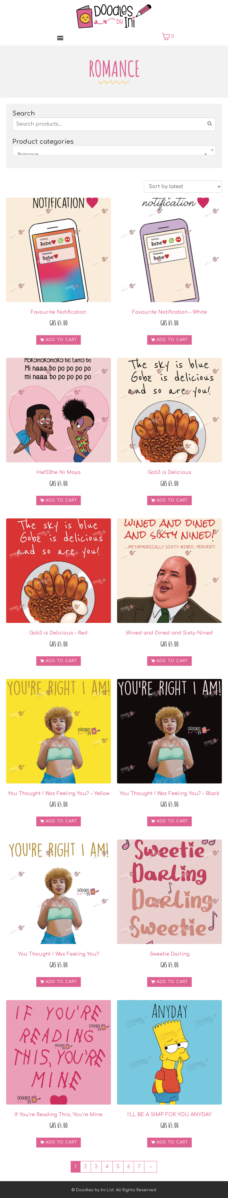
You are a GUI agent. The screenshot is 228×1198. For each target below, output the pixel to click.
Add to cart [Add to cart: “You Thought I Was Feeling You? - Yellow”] (61, 821)
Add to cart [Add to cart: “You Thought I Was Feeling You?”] (61, 982)
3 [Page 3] (96, 1167)
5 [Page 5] (118, 1167)
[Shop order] (183, 186)
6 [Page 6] (128, 1167)
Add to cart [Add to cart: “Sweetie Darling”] (172, 982)
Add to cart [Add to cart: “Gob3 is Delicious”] (172, 500)
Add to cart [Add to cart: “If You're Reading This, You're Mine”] (61, 1142)
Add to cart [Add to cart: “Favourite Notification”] (61, 340)
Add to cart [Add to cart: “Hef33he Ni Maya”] (61, 500)
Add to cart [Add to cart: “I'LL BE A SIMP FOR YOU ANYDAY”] (172, 1142)
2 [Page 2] (85, 1167)
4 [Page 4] (107, 1167)
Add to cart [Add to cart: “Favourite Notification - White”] (172, 340)
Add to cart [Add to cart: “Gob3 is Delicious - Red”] (61, 661)
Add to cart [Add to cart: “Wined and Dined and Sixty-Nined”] (172, 661)
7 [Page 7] (139, 1167)
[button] (60, 37)
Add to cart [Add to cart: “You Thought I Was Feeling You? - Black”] (172, 821)
